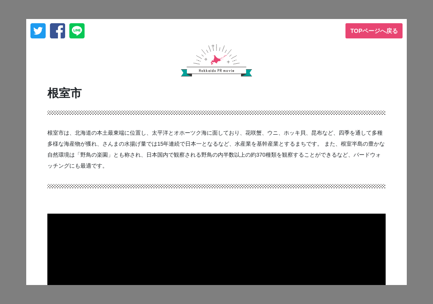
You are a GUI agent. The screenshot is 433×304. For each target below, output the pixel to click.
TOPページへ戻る (374, 30)
